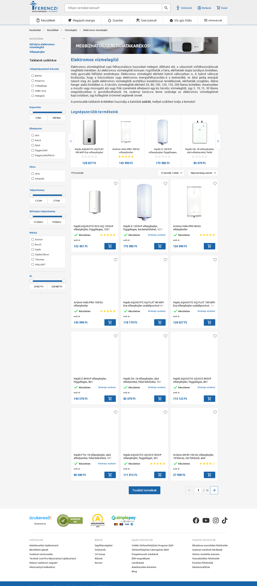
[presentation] (71, 141)
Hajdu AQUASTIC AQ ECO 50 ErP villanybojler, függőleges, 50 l (142, 456)
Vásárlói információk (204, 540)
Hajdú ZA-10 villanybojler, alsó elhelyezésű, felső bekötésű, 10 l (199, 151)
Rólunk (98, 540)
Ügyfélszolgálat (104, 545)
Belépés (204, 8)
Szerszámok (149, 20)
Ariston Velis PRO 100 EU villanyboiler (126, 151)
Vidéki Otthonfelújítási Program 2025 (152, 545)
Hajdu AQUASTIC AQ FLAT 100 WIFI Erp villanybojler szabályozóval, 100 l (89, 151)
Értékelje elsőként (157, 235)
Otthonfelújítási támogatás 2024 (150, 549)
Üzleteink (186, 8)
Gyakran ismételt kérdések (207, 549)
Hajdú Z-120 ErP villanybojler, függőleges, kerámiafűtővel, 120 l (163, 151)
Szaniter (118, 20)
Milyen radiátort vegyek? (43, 562)
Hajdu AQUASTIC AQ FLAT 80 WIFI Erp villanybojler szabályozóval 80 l (143, 304)
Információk (36, 540)
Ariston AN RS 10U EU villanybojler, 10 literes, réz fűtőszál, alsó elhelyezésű (193, 456)
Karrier (98, 562)
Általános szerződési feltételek (210, 545)
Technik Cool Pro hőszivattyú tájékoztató (52, 558)
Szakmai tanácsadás (41, 554)
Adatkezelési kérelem (144, 567)
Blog (134, 571)
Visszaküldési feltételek (205, 558)
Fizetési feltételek (202, 562)
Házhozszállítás (201, 567)
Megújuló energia (84, 20)
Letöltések (138, 562)
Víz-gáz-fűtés (183, 20)
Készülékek (48, 20)
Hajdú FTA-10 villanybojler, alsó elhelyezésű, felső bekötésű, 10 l (92, 456)
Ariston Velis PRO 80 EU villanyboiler (187, 228)
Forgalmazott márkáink (145, 554)
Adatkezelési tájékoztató (43, 545)
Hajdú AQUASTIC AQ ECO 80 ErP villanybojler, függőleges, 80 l (192, 380)
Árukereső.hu (40, 524)
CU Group (100, 554)
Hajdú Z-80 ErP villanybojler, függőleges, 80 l (90, 380)
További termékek (144, 490)
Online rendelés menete (206, 554)
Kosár (222, 8)
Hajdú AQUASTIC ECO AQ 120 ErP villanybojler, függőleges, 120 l (93, 228)
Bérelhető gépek (38, 549)
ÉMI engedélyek (141, 558)
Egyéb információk (142, 540)
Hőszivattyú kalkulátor (42, 567)
